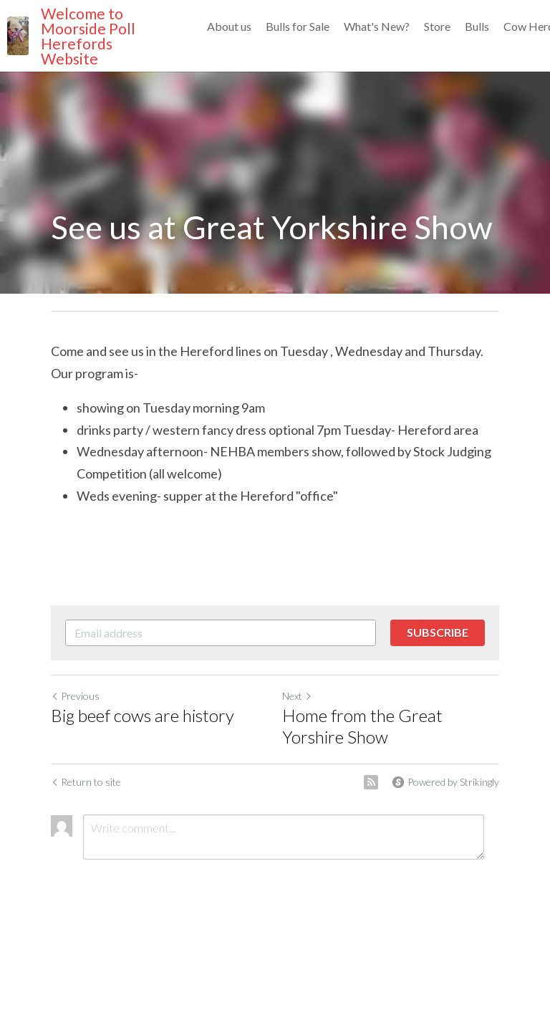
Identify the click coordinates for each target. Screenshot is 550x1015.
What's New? (377, 26)
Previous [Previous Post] (75, 696)
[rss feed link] (371, 782)
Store (437, 26)
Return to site (86, 782)
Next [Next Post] (297, 696)
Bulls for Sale (297, 26)
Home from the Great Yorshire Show (362, 726)
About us (229, 26)
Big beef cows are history (142, 715)
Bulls (477, 26)
